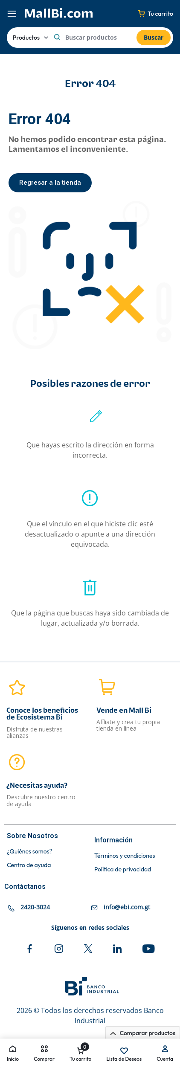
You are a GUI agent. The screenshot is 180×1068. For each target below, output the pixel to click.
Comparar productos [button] (142, 1033)
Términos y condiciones (124, 855)
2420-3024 (35, 907)
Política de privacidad (122, 869)
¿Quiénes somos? (29, 851)
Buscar (153, 37)
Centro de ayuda (29, 865)
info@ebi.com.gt (127, 907)
